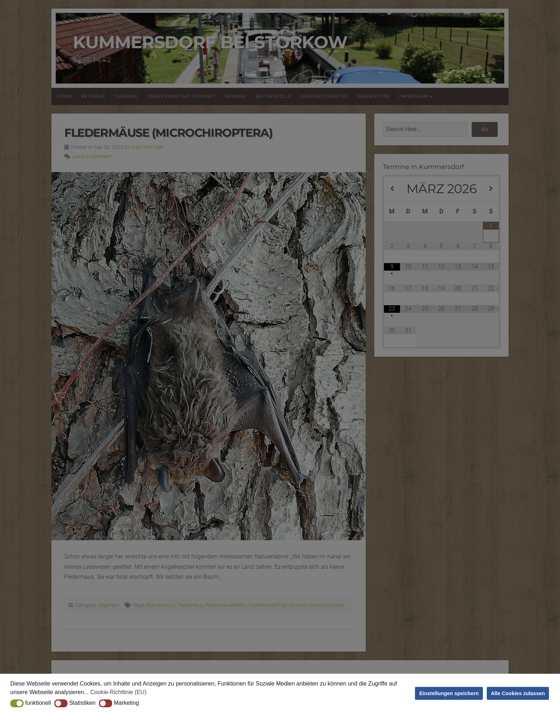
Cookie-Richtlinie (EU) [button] (118, 692)
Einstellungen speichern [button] (449, 693)
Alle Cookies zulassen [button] (518, 693)
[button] (17, 703)
